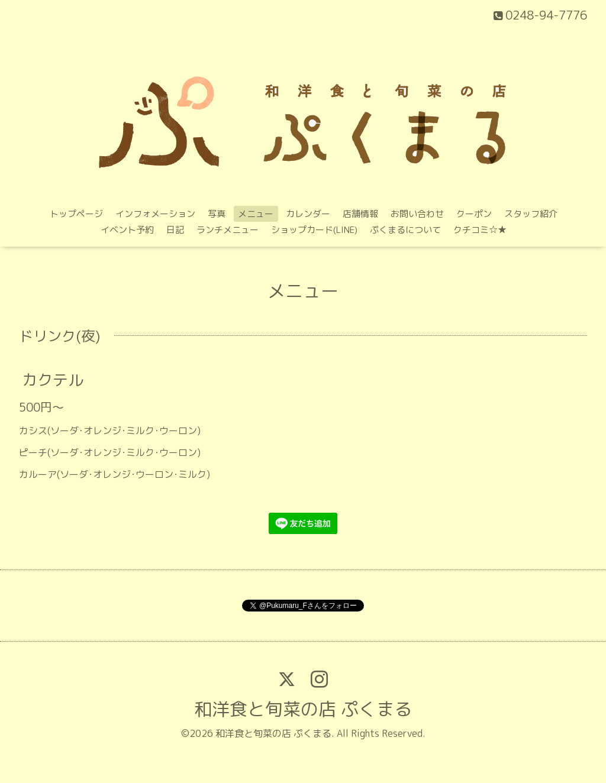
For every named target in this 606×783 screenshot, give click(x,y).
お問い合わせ (417, 214)
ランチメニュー (227, 230)
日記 (175, 230)
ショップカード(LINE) (314, 230)
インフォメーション (155, 214)
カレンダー (308, 214)
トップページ (76, 214)
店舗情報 (360, 214)
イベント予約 (127, 230)
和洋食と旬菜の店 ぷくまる (303, 709)
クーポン (474, 214)
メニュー (255, 214)
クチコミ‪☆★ (480, 230)
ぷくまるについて (405, 230)
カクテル (52, 379)
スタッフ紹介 (530, 214)
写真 (216, 214)
